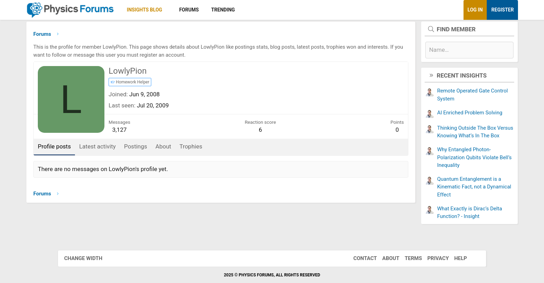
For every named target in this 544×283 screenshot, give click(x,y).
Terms (408, 258)
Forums (225, 10)
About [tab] (199, 148)
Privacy (433, 258)
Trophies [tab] (226, 148)
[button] (204, 10)
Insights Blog (180, 10)
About (386, 258)
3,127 (155, 131)
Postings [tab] (172, 148)
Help (456, 258)
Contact (360, 258)
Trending (259, 10)
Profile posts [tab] (90, 148)
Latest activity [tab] (133, 148)
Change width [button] (88, 258)
